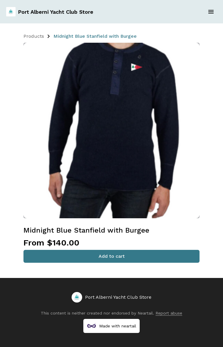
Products (33, 36)
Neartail (145, 313)
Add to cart (112, 256)
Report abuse (169, 313)
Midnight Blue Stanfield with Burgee (95, 36)
